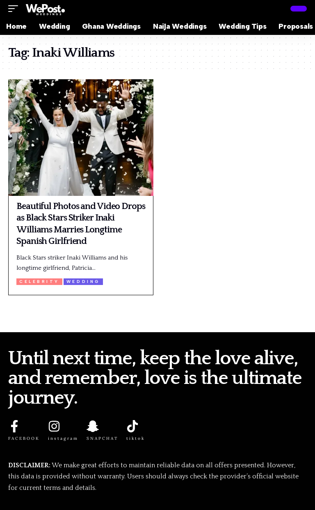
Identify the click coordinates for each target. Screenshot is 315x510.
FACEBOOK (24, 438)
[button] (15, 8)
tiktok (135, 438)
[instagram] (54, 426)
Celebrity (39, 281)
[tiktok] (132, 426)
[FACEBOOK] (14, 426)
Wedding (83, 281)
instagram (63, 438)
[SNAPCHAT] (93, 426)
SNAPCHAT (102, 438)
